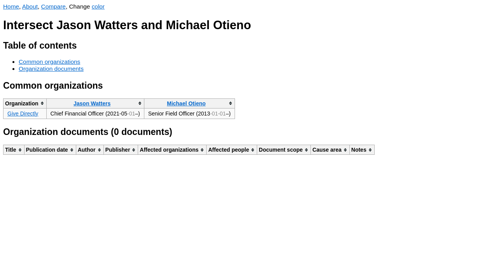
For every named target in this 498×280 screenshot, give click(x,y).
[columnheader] (25, 103)
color (98, 6)
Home (11, 6)
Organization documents (51, 68)
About (30, 6)
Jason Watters (92, 103)
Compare (53, 6)
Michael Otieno (186, 103)
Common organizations (49, 61)
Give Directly (22, 113)
